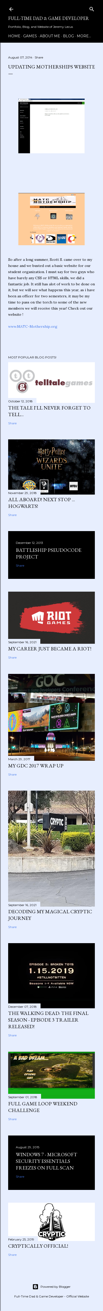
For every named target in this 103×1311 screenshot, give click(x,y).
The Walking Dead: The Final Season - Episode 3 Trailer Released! (48, 1020)
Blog (68, 36)
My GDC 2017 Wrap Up (35, 765)
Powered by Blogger (51, 1287)
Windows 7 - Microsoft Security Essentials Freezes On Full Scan (46, 1161)
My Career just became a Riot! (49, 648)
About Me (50, 36)
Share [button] (39, 57)
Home (14, 36)
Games (30, 36)
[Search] (92, 8)
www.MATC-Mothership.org (32, 326)
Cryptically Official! (38, 1246)
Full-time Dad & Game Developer (48, 18)
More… (84, 36)
